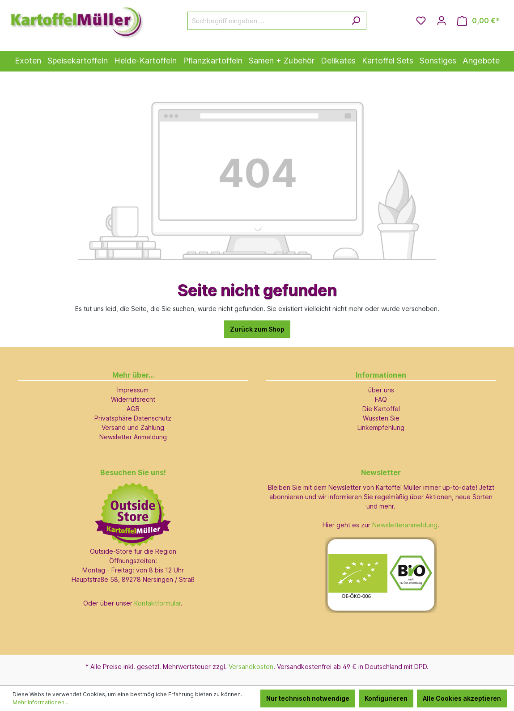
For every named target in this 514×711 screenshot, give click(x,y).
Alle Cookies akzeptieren (462, 698)
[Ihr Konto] (441, 20)
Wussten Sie (381, 418)
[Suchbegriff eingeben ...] (266, 21)
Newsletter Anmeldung (133, 437)
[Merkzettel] (421, 20)
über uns (381, 390)
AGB (133, 408)
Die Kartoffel (381, 408)
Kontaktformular (157, 603)
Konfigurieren (386, 698)
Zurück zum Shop (257, 329)
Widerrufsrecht (133, 399)
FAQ (381, 399)
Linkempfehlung (380, 427)
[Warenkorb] (478, 20)
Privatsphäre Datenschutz (132, 418)
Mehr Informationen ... (41, 702)
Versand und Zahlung (133, 427)
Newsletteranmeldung (405, 525)
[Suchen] (355, 21)
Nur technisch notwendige (307, 698)
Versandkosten (251, 666)
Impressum (133, 390)
